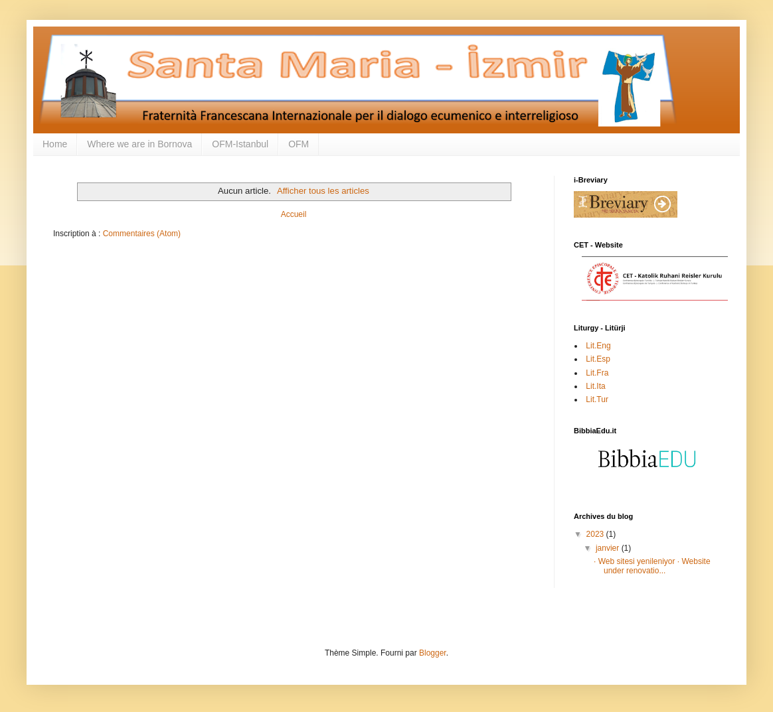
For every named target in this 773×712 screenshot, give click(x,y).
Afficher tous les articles (323, 191)
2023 (596, 534)
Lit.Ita (595, 386)
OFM (298, 144)
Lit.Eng (597, 345)
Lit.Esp (597, 359)
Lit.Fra (596, 373)
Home (55, 144)
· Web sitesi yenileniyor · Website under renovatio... (652, 566)
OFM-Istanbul (240, 144)
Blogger (432, 653)
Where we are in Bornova (139, 144)
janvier (609, 548)
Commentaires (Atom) (142, 233)
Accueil (294, 214)
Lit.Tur (596, 399)
